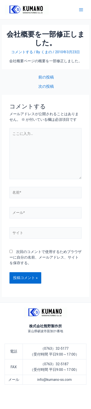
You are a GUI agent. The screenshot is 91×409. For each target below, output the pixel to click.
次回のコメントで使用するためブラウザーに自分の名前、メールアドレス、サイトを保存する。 (45, 257)
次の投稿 (46, 87)
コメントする (22, 52)
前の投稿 (46, 77)
